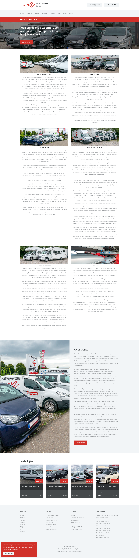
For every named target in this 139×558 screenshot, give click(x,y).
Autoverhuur (49, 527)
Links (64, 13)
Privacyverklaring (62, 551)
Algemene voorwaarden (75, 551)
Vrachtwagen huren (51, 529)
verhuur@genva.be (94, 5)
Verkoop (44, 13)
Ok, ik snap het (8, 554)
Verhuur (29, 13)
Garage (37, 13)
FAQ (21, 527)
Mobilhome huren (51, 525)
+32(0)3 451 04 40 (111, 5)
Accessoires (49, 518)
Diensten (52, 13)
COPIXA (66, 549)
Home (22, 13)
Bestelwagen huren (51, 520)
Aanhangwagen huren (52, 515)
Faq (59, 13)
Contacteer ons (26, 42)
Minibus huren (50, 522)
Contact (71, 13)
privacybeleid (14, 549)
